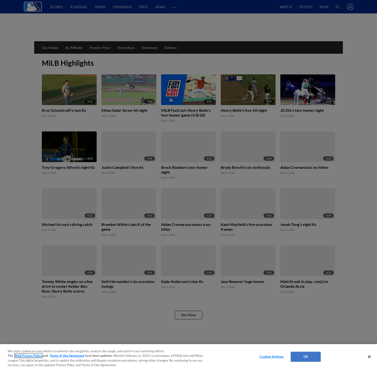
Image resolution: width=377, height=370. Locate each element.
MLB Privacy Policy (28, 356)
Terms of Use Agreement (67, 356)
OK (305, 356)
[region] (188, 357)
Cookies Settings (272, 356)
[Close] (369, 356)
